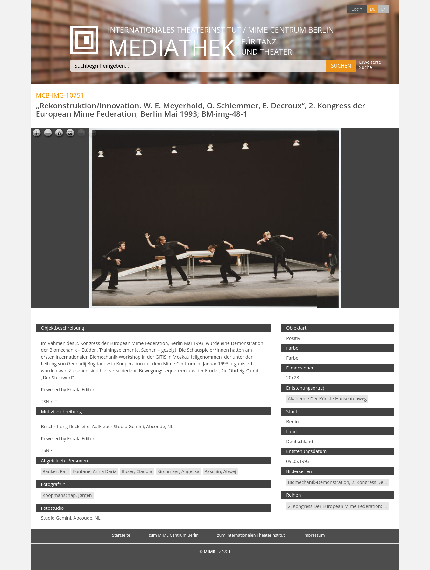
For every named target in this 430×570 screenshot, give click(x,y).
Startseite (121, 535)
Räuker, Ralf (55, 471)
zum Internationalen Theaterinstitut (251, 535)
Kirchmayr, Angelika (178, 471)
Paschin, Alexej (220, 471)
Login (357, 9)
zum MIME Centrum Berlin (174, 535)
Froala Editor (80, 389)
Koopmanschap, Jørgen (67, 495)
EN (383, 9)
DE (373, 9)
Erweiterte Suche (370, 65)
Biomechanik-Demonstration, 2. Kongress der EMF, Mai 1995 (352, 482)
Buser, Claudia (137, 471)
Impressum (314, 535)
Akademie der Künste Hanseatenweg (327, 399)
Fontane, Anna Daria (94, 471)
